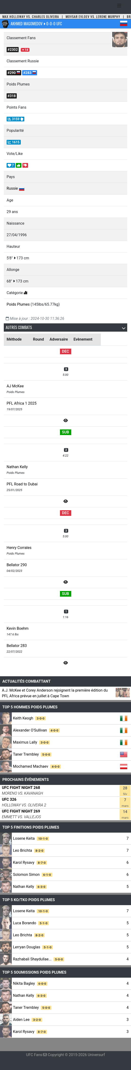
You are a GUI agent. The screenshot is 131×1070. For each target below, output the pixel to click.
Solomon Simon (32, 874)
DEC (65, 351)
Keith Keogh (29, 718)
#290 (14, 73)
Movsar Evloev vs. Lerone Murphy (93, 16)
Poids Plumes (18, 304)
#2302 (13, 49)
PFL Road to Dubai (22, 484)
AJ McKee (15, 386)
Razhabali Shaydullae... (38, 959)
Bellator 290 (17, 565)
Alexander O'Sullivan (36, 730)
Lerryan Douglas (33, 947)
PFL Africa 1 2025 (22, 403)
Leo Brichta (29, 850)
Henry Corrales (19, 547)
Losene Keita (31, 838)
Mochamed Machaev (37, 766)
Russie (12, 188)
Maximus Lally (31, 742)
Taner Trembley (32, 754)
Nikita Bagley (30, 983)
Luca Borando (31, 923)
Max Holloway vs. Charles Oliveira (30, 16)
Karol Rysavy (30, 862)
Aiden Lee (27, 1019)
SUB (65, 432)
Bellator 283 (17, 645)
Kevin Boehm (18, 628)
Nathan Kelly (17, 467)
